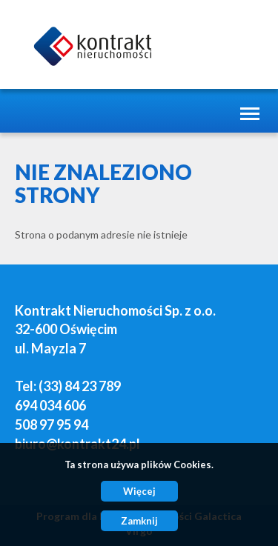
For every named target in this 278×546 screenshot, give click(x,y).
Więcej (139, 491)
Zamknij (139, 521)
